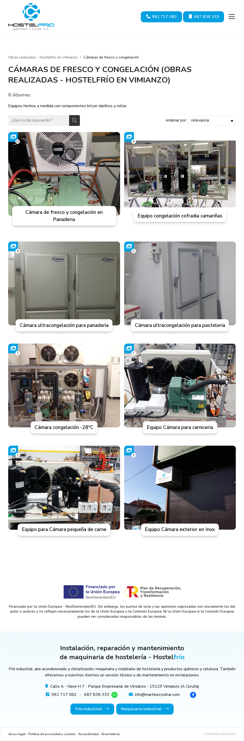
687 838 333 (96, 694)
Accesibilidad (88, 734)
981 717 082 (64, 694)
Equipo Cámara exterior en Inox (180, 529)
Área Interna (110, 734)
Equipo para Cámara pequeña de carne (64, 529)
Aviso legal (17, 734)
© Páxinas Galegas (220, 734)
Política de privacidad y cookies (52, 734)
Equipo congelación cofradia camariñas (179, 216)
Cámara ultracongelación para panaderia (64, 325)
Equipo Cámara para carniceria (180, 427)
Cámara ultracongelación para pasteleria (180, 325)
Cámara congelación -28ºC (64, 427)
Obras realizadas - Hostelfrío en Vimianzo (43, 57)
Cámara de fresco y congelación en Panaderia (64, 216)
